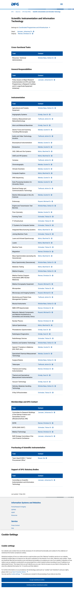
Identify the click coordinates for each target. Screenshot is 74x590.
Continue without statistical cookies (37, 585)
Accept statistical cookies (37, 580)
